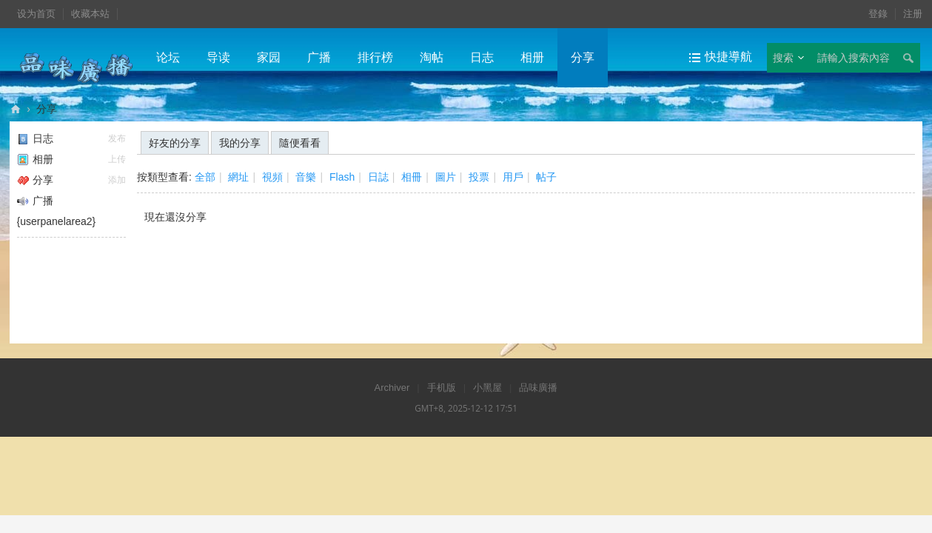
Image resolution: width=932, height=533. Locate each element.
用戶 (513, 177)
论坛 (168, 57)
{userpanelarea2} (56, 221)
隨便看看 (300, 143)
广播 (319, 57)
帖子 (546, 177)
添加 (117, 180)
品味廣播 (15, 109)
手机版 (441, 387)
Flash (342, 177)
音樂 (305, 177)
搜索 (783, 58)
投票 (479, 177)
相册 (532, 57)
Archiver (392, 387)
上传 (117, 159)
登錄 (878, 13)
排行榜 (375, 57)
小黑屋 (487, 387)
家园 (269, 57)
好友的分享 (175, 143)
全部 (205, 177)
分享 (582, 57)
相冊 (411, 177)
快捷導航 (728, 56)
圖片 (445, 177)
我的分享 (240, 143)
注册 (912, 13)
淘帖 (431, 57)
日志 (482, 57)
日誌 (378, 177)
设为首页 (36, 13)
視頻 (272, 177)
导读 (218, 57)
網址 (238, 177)
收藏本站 (90, 13)
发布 (117, 138)
